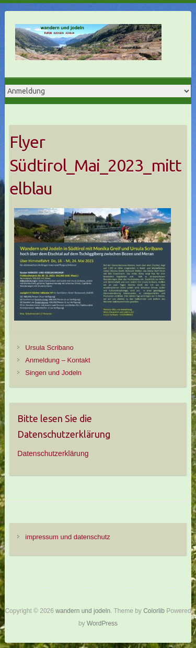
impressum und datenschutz (67, 537)
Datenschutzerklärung (52, 453)
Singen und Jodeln (53, 373)
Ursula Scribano (49, 347)
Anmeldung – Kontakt (57, 360)
